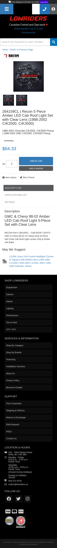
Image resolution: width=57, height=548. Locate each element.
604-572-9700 (15, 481)
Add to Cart (36, 161)
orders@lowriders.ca (18, 484)
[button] (28, 42)
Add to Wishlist (36, 168)
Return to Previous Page (21, 49)
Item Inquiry (10, 177)
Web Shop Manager (29, 544)
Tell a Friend (28, 177)
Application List (16, 195)
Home (5, 49)
